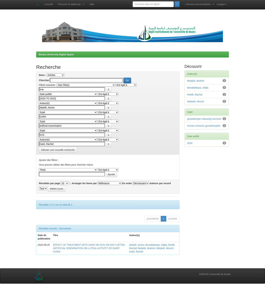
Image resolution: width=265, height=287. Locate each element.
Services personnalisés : (199, 4)
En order (127, 183)
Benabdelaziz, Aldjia (156, 244)
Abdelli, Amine (136, 244)
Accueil (48, 4)
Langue (221, 4)
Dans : (42, 75)
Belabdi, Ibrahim (146, 248)
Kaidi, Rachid (136, 251)
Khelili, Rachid (194, 94)
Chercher (44, 80)
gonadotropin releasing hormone (204, 119)
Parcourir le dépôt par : (71, 4)
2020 (189, 143)
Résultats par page (49, 183)
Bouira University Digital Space (56, 54)
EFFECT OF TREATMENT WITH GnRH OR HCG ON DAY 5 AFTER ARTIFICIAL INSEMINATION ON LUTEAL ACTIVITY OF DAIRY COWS (89, 248)
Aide (91, 4)
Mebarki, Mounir (164, 248)
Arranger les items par (84, 183)
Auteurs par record (160, 183)
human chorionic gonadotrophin (203, 125)
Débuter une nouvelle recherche (58, 150)
